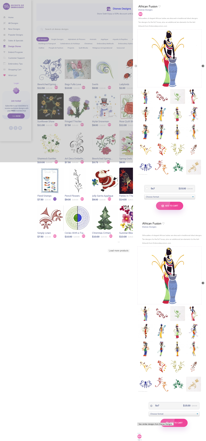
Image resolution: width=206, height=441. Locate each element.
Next (203, 66)
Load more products (118, 250)
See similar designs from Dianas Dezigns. (155, 424)
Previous (135, 66)
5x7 (152, 188)
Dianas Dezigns (145, 10)
